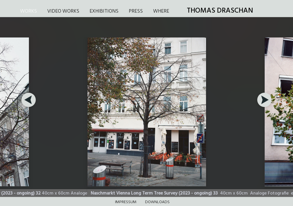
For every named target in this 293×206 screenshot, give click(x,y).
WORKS (28, 11)
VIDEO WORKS (63, 11)
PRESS (136, 11)
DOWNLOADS (157, 202)
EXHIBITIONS (104, 11)
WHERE (161, 11)
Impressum (125, 202)
